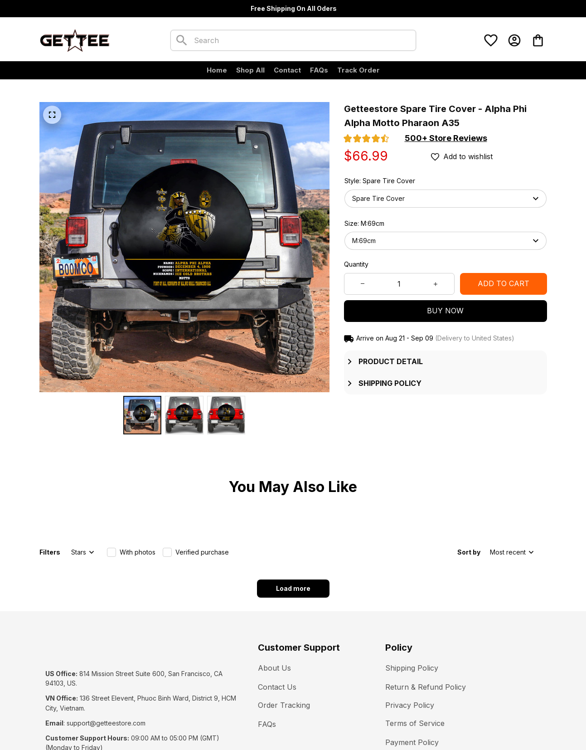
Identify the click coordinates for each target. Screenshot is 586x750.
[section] (446, 138)
